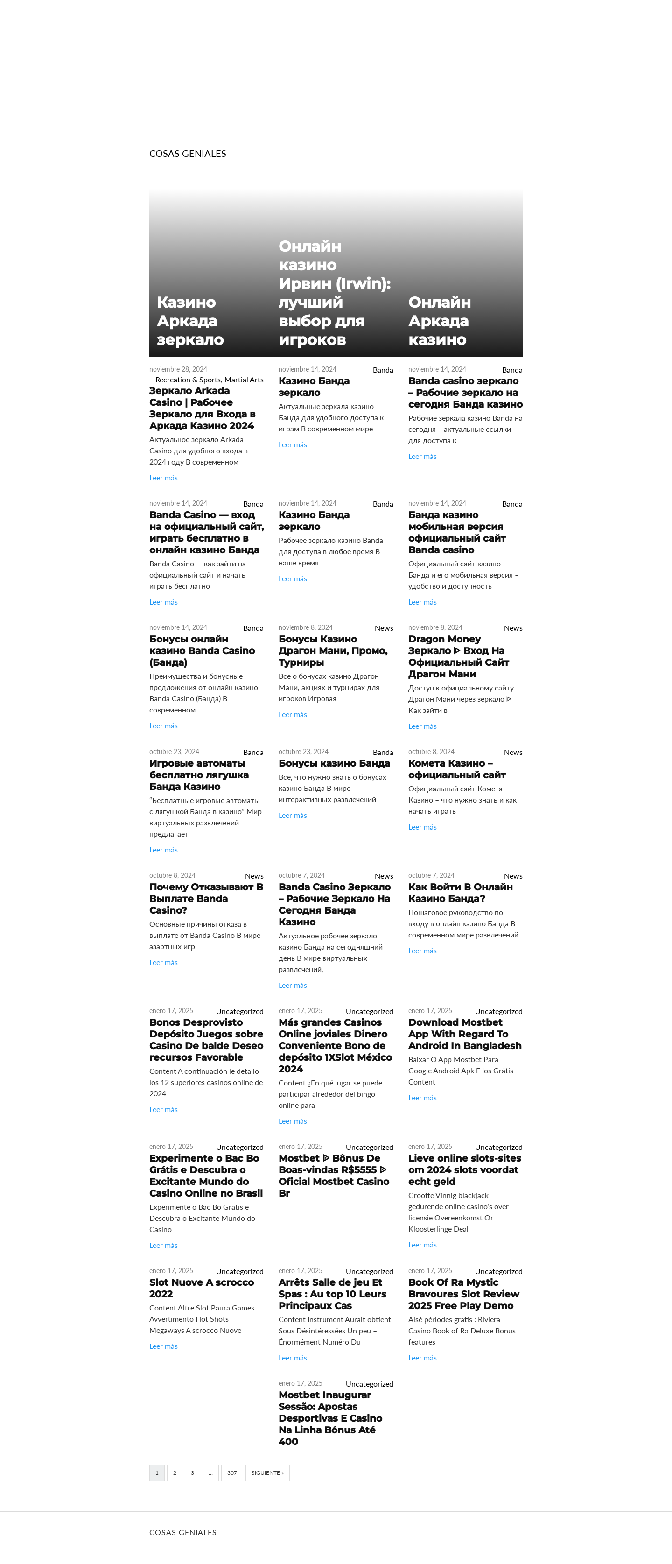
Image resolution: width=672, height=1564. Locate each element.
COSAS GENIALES (187, 153)
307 (232, 1472)
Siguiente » (268, 1472)
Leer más (163, 477)
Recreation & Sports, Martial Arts (209, 379)
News (384, 627)
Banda (383, 369)
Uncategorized (240, 1011)
